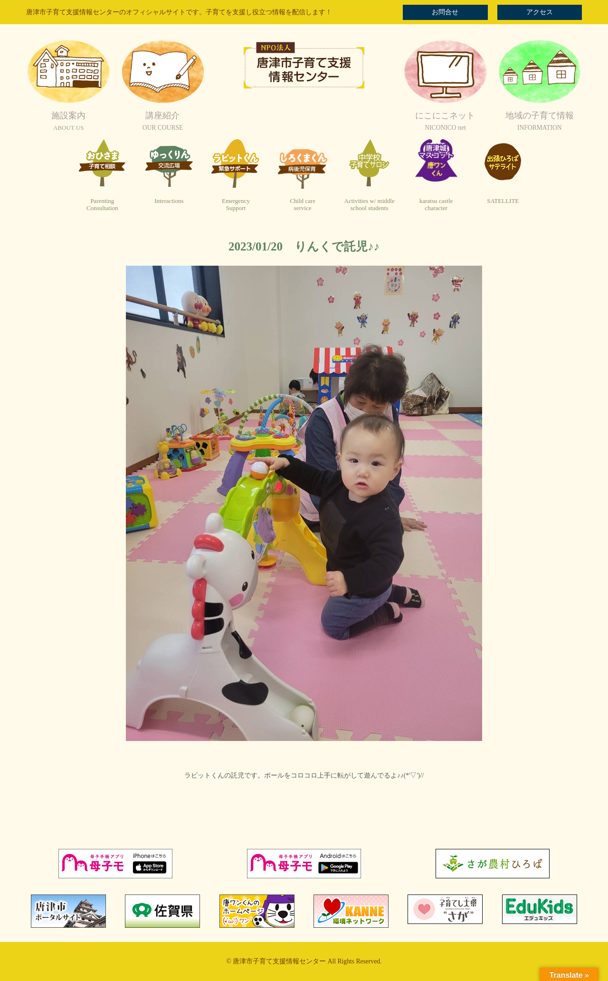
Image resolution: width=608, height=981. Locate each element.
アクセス (539, 12)
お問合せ (445, 12)
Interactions (168, 200)
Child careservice (302, 204)
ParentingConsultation (102, 204)
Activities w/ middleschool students (369, 204)
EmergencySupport (236, 204)
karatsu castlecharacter (436, 204)
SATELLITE (503, 200)
